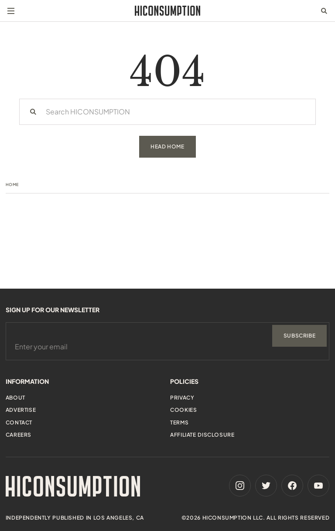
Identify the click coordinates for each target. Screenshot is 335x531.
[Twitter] (266, 486)
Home (12, 184)
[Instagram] (240, 486)
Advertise (21, 410)
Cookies (183, 410)
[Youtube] (318, 486)
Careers (18, 434)
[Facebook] (292, 486)
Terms (179, 422)
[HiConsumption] (167, 11)
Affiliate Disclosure (202, 434)
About (15, 397)
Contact (19, 422)
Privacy (182, 397)
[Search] (33, 112)
